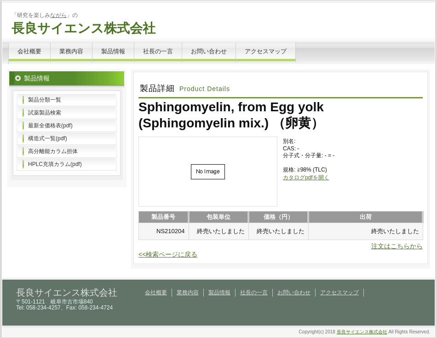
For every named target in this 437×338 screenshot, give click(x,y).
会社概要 (29, 51)
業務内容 (71, 51)
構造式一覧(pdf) (47, 138)
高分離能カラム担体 (53, 151)
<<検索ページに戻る (167, 254)
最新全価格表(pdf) (50, 125)
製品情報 (113, 51)
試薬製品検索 (44, 112)
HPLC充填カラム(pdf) (55, 164)
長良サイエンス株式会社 (83, 28)
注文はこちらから (397, 246)
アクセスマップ (266, 51)
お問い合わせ (209, 51)
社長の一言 (158, 51)
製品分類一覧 (44, 100)
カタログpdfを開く (306, 177)
